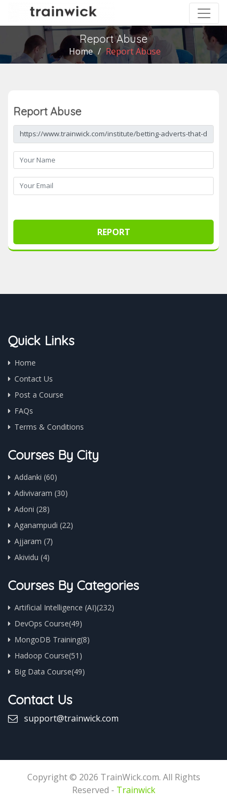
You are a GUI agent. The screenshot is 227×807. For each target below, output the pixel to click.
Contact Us (33, 379)
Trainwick (135, 790)
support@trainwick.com (71, 718)
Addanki (35, 477)
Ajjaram (33, 541)
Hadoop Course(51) (48, 655)
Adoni (32, 509)
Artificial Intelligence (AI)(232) (64, 607)
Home (81, 51)
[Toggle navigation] (204, 13)
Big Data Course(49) (49, 671)
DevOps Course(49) (48, 623)
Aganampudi (43, 525)
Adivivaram (41, 493)
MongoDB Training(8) (52, 639)
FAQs (23, 411)
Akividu (32, 557)
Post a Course (39, 395)
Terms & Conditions (49, 427)
